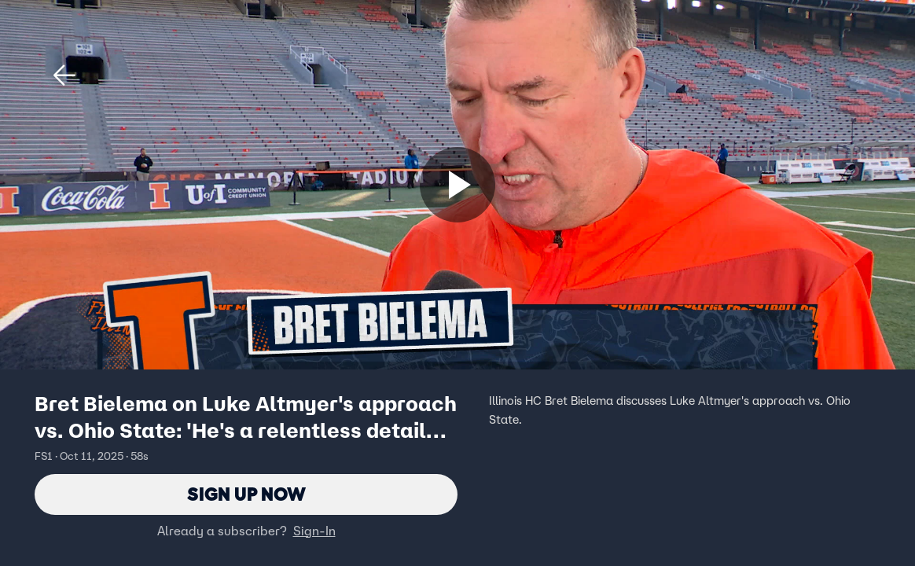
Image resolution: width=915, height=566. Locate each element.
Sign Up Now (246, 494)
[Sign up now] (457, 184)
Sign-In (314, 530)
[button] (64, 75)
